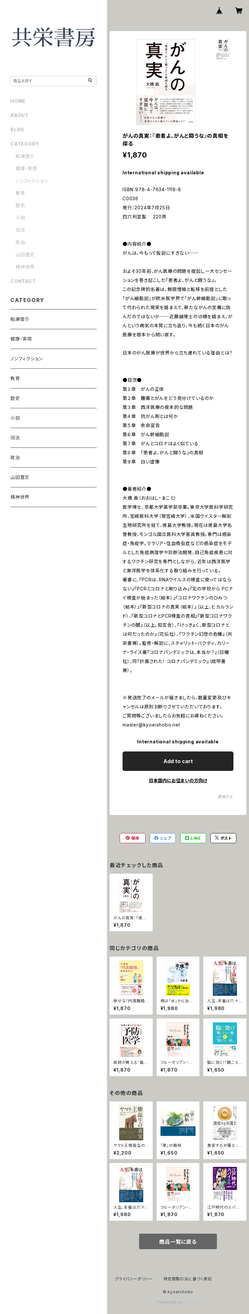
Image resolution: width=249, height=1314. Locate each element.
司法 (20, 230)
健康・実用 (26, 168)
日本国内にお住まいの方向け (178, 780)
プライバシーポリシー (134, 1278)
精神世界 (25, 267)
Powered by (178, 1302)
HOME (18, 101)
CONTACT (23, 281)
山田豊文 (25, 254)
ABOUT (19, 115)
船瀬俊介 (25, 156)
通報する (225, 796)
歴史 (20, 205)
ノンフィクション (32, 180)
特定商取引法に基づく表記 (187, 1278)
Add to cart (178, 761)
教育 (20, 193)
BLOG (17, 129)
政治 (20, 242)
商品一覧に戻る (178, 1241)
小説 (20, 217)
